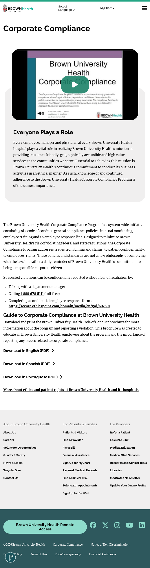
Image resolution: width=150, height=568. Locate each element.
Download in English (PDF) (28, 350)
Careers (8, 440)
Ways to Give (12, 470)
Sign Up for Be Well (76, 493)
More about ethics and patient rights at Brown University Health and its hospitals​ (71, 390)
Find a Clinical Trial (75, 478)
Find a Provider (73, 440)
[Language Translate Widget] (67, 8)
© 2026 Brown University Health (24, 544)
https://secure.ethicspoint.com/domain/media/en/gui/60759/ (59, 306)
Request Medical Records (80, 470)
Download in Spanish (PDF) (29, 363)
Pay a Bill (69, 447)
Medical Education (122, 447)
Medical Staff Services (124, 455)
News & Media (12, 462)
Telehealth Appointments (80, 485)
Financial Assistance (76, 455)
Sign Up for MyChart (76, 462)
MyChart (107, 8)
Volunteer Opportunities (19, 447)
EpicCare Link (119, 440)
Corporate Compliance (68, 544)
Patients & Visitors (75, 432)
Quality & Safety (14, 455)
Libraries (116, 470)
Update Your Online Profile (128, 485)
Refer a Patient (120, 432)
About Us (9, 432)
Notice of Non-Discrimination (110, 544)
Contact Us (10, 478)
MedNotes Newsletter (125, 478)
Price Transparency (68, 554)
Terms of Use (38, 554)
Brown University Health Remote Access (45, 526)
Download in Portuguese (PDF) (32, 377)
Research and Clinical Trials (128, 462)
